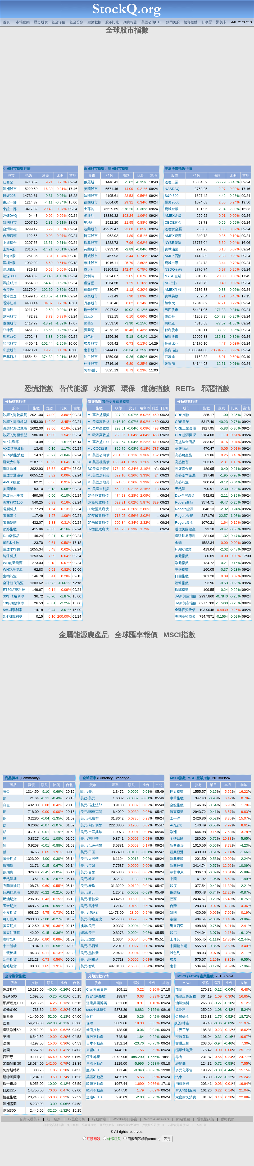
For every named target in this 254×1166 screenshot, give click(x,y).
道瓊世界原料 (185, 536)
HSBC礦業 (183, 549)
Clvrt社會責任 (96, 989)
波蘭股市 (91, 229)
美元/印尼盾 (89, 912)
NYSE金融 (173, 276)
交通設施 (182, 1043)
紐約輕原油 (11, 892)
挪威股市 (91, 256)
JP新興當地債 (185, 596)
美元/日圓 (87, 852)
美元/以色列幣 (91, 845)
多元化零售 (184, 1070)
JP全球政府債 (98, 495)
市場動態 (23, 22)
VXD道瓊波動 (13, 448)
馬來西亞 (10, 337)
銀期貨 (8, 866)
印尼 (173, 933)
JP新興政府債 (98, 502)
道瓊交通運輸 (13, 475)
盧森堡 (89, 283)
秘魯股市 (171, 337)
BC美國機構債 (99, 462)
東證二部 (10, 209)
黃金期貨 (10, 859)
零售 (178, 1057)
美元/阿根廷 (89, 959)
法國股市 (91, 196)
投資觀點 (190, 22)
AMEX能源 (173, 236)
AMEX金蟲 (173, 216)
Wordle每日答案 (124, 1119)
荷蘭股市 (91, 290)
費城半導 (171, 263)
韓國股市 (10, 222)
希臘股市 (91, 263)
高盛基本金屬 (185, 475)
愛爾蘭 (89, 330)
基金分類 (76, 22)
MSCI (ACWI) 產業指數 (195, 976)
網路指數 (10, 529)
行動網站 (99, 1119)
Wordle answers (156, 1119)
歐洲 (173, 832)
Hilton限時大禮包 (128, 1124)
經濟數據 (94, 22)
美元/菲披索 (89, 899)
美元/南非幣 (89, 838)
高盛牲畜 (182, 462)
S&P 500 (171, 196)
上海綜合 (10, 243)
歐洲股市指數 (94, 169)
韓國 (173, 912)
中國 (173, 879)
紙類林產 (182, 1023)
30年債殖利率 (13, 596)
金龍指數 (177, 805)
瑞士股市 (91, 310)
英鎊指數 (182, 569)
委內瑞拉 (171, 350)
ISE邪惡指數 (96, 996)
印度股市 (10, 350)
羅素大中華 (11, 462)
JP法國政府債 (98, 523)
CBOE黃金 (173, 222)
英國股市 (91, 189)
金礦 (178, 543)
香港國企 (10, 296)
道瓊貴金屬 (173, 229)
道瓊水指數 (11, 549)
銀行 (89, 1016)
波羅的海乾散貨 (15, 415)
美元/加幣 (87, 939)
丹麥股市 (91, 303)
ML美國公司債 (99, 455)
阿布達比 (91, 370)
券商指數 (93, 1030)
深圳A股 (9, 263)
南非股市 (91, 350)
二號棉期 (10, 953)
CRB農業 (182, 422)
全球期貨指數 (15, 976)
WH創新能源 (12, 563)
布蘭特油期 (11, 886)
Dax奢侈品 (11, 536)
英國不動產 (94, 1077)
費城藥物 (171, 296)
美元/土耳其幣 (91, 832)
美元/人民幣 (89, 859)
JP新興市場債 (185, 603)
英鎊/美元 (87, 798)
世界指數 (177, 792)
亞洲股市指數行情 (16, 169)
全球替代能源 (13, 583)
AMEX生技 (173, 290)
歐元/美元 (87, 792)
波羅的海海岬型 (15, 422)
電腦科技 (10, 509)
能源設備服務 (185, 996)
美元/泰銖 (87, 886)
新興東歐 (177, 859)
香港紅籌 (10, 303)
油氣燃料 (182, 1003)
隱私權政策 (205, 1119)
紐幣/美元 (87, 933)
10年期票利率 (13, 603)
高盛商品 (182, 448)
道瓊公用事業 (13, 495)
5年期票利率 (12, 610)
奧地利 (89, 222)
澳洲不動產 (94, 1037)
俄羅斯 (89, 182)
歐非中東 (177, 872)
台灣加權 (10, 229)
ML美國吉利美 (99, 489)
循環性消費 (184, 1050)
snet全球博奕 (96, 1010)
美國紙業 (10, 489)
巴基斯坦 (10, 357)
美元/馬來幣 (89, 906)
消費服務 (182, 1084)
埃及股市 (91, 343)
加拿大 (170, 303)
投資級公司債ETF (153, 1124)
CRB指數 (182, 415)
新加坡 (8, 310)
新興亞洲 (177, 852)
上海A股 (9, 249)
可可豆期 (10, 919)
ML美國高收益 (99, 422)
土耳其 (89, 209)
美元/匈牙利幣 (91, 825)
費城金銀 (171, 209)
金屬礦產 (182, 1016)
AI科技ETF (204, 1124)
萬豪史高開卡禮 (53, 1124)
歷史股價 (41, 22)
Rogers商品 (184, 502)
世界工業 (182, 1030)
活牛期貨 (10, 959)
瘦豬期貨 (10, 966)
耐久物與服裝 (185, 1090)
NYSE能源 (173, 243)
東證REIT (93, 1050)
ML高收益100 (98, 442)
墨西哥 (170, 316)
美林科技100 (12, 502)
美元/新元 (87, 892)
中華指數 (177, 798)
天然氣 (180, 489)
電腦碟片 (10, 516)
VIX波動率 (11, 442)
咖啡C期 (9, 939)
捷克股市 (91, 236)
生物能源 (10, 576)
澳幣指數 (182, 583)
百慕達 (170, 357)
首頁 (6, 22)
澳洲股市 (10, 189)
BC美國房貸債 (99, 469)
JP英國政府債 (98, 516)
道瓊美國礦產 (185, 529)
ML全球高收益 (99, 428)
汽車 (178, 1077)
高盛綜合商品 (185, 442)
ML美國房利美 (99, 475)
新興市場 (177, 845)
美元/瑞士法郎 (91, 805)
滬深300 (9, 276)
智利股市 (171, 330)
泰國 (173, 919)
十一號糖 (10, 946)
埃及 (173, 959)
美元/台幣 (87, 872)
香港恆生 (10, 290)
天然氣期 (10, 879)
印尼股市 (10, 343)
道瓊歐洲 (10, 469)
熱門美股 (173, 22)
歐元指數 (182, 563)
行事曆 (207, 22)
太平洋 (175, 818)
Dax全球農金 (185, 495)
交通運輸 (182, 1037)
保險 (89, 1023)
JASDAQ (10, 216)
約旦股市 (91, 357)
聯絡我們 (227, 1119)
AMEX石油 (173, 256)
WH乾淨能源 (12, 569)
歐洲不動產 (94, 1090)
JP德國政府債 (98, 529)
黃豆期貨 (10, 926)
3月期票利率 (12, 616)
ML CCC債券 (98, 448)
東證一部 (10, 202)
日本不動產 (94, 1043)
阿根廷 (170, 323)
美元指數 (182, 556)
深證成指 (10, 283)
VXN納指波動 (13, 455)
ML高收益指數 (99, 415)
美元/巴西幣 (89, 946)
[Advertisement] (62, 100)
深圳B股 (9, 269)
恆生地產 (93, 1057)
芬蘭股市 (91, 249)
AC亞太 (176, 825)
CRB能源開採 (185, 435)
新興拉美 (177, 866)
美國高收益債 (185, 616)
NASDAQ (172, 189)
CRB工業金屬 (185, 428)
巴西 (173, 899)
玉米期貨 (10, 906)
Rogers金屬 (184, 516)
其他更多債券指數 (116, 402)
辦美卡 (221, 22)
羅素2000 (172, 202)
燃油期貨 (10, 899)
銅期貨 (8, 872)
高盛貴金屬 (183, 469)
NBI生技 (171, 283)
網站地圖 (183, 1119)
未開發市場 (178, 946)
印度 (173, 886)
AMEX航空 (11, 482)
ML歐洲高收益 (99, 435)
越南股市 (10, 316)
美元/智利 (87, 966)
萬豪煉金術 (89, 1124)
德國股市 (91, 202)
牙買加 (170, 364)
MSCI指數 (177, 778)
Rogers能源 (184, 509)
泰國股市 (10, 323)
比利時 (89, 276)
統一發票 (54, 1119)
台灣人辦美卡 (30, 1119)
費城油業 (171, 249)
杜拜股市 (91, 364)
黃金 (6, 792)
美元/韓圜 (87, 879)
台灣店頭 (10, 236)
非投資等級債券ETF (181, 1124)
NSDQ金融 (173, 269)
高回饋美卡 (106, 1124)
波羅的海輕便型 (15, 435)
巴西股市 (171, 310)
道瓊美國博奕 (96, 1003)
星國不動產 (94, 1063)
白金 (6, 805)
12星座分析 (76, 1119)
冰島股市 (91, 296)
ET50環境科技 (14, 590)
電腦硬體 (10, 523)
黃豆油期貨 (11, 933)
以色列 (89, 337)
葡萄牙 (89, 323)
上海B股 (9, 256)
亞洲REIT (93, 1070)
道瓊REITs (94, 1097)
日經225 (9, 196)
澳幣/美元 (87, 926)
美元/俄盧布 (89, 818)
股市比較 (112, 22)
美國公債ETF (151, 22)
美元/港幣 (87, 866)
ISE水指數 (11, 543)
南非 (173, 966)
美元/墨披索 (89, 953)
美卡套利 (73, 1124)
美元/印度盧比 (91, 919)
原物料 (180, 1010)
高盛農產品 (183, 455)
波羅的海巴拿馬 (15, 428)
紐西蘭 (8, 182)
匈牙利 (89, 216)
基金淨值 (58, 22)
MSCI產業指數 (199, 778)
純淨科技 (10, 556)
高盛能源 (182, 482)
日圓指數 (182, 576)
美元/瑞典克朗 (91, 812)
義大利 (89, 269)
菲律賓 (8, 330)
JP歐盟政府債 (98, 509)
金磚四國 (177, 838)
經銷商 (180, 1063)
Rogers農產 (184, 523)
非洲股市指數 (118, 169)
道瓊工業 (171, 182)
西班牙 (89, 316)
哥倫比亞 (171, 343)
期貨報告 (130, 22)
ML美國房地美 (99, 482)
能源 (178, 989)
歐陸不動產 (94, 1084)
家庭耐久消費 (185, 1097)
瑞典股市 (91, 243)
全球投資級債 (185, 610)
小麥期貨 (10, 912)
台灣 (173, 906)
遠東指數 (177, 812)
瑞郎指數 (182, 590)
